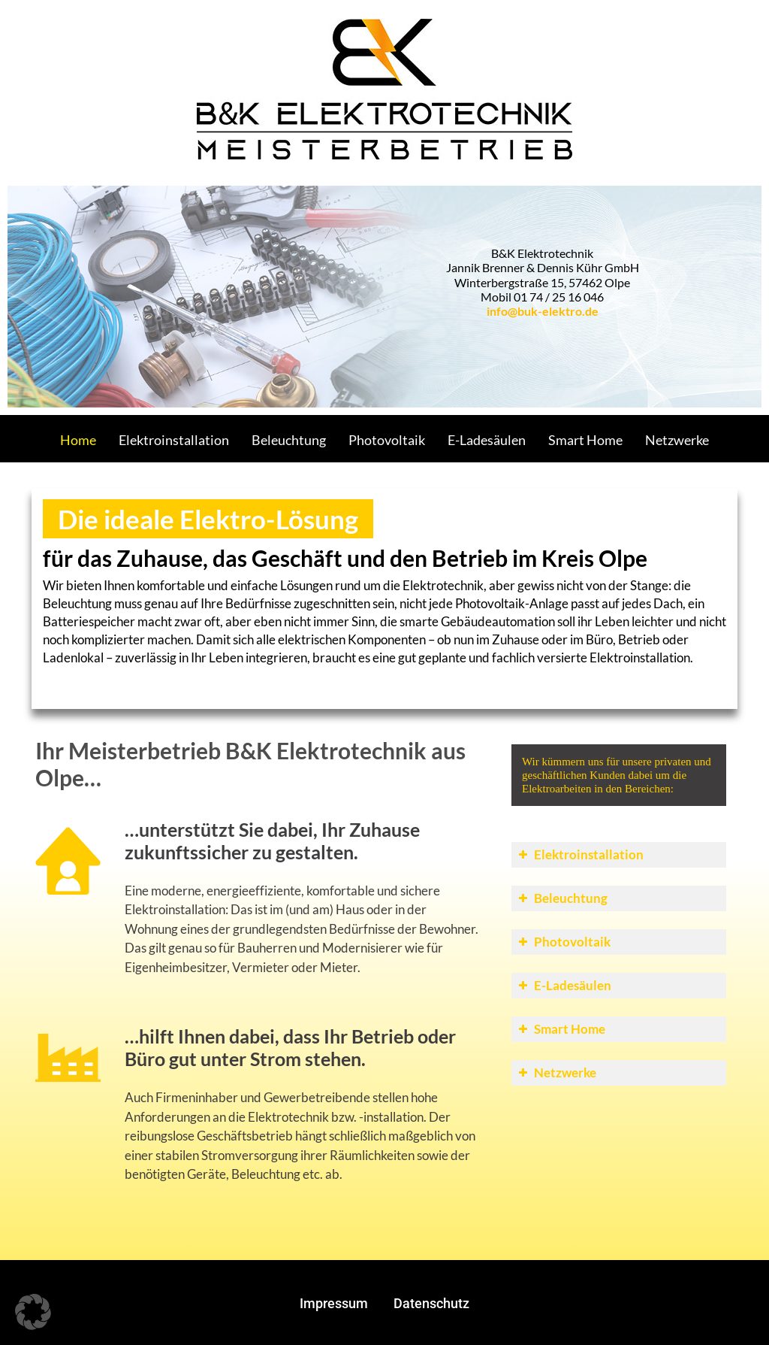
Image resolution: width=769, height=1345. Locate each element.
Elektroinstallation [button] (579, 854)
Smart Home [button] (560, 1029)
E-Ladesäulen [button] (563, 985)
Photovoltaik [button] (563, 942)
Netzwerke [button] (555, 1072)
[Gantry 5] (384, 88)
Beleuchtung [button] (561, 898)
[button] (33, 1312)
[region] (384, 296)
